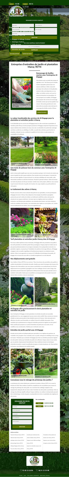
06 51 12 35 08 (48, 406)
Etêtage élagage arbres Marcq (17, 446)
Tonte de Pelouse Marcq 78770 (17, 434)
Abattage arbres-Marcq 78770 (17, 440)
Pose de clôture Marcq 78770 (17, 448)
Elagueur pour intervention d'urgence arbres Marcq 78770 (50, 442)
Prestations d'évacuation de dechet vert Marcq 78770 (49, 436)
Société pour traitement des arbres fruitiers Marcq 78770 (33, 436)
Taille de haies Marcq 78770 (17, 437)
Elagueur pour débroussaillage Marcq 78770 (34, 442)
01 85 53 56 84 (48, 403)
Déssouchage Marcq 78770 (17, 443)
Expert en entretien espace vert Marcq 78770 (34, 447)
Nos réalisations (14, 54)
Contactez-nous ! (27, 54)
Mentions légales (45, 475)
